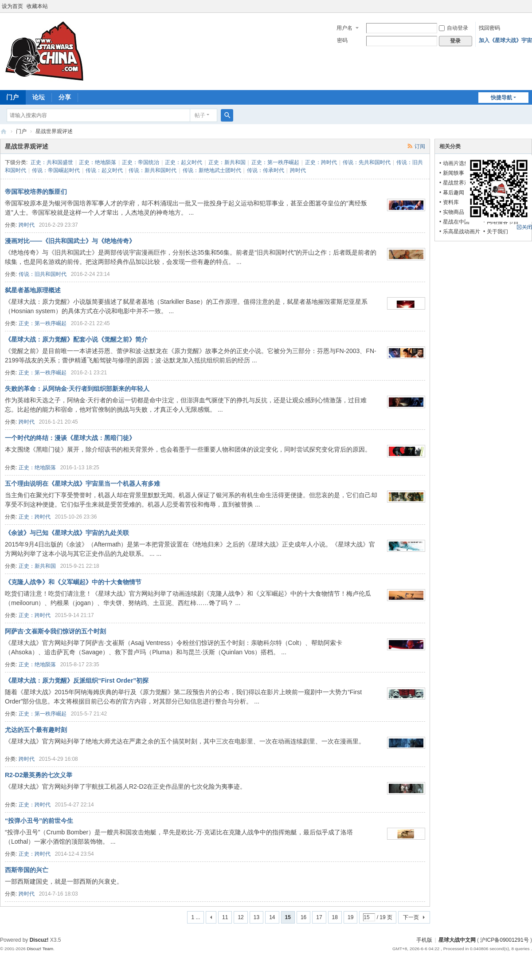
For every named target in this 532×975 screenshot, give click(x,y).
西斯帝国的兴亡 (26, 869)
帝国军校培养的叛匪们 (36, 191)
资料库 (451, 202)
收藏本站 (37, 6)
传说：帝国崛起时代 (56, 170)
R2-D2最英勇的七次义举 (38, 774)
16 (303, 917)
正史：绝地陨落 (97, 162)
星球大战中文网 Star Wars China (3, 131)
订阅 (420, 146)
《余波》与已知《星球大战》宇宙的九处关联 (67, 532)
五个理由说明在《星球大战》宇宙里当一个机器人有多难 (82, 483)
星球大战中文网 (457, 940)
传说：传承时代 (265, 170)
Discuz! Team (40, 948)
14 (272, 917)
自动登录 (453, 28)
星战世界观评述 (461, 183)
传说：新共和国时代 (152, 170)
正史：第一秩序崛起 (275, 162)
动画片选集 (456, 163)
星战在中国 (456, 222)
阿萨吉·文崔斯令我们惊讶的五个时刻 (55, 631)
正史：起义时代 (183, 162)
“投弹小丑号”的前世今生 (39, 820)
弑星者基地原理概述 (33, 290)
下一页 (411, 917)
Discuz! (39, 940)
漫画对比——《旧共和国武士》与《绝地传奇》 (70, 240)
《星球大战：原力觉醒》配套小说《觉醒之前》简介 (76, 339)
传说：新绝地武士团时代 (212, 170)
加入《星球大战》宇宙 (505, 40)
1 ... (195, 917)
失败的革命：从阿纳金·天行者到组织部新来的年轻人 (77, 388)
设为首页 (12, 6)
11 (225, 917)
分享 (65, 97)
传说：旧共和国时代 (42, 274)
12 (240, 917)
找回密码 (489, 28)
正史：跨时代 (321, 162)
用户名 (344, 28)
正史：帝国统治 (140, 162)
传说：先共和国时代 (367, 162)
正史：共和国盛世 (52, 162)
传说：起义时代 (104, 170)
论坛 (38, 97)
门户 (21, 131)
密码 (342, 40)
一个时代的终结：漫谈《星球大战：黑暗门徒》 (70, 437)
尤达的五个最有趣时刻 (36, 729)
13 (256, 917)
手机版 (424, 940)
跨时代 (298, 170)
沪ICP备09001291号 (504, 940)
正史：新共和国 (227, 162)
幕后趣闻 (453, 192)
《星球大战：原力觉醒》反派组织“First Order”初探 (77, 680)
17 (319, 917)
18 (335, 917)
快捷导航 (501, 97)
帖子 (200, 115)
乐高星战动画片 (461, 231)
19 (350, 917)
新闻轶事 (453, 173)
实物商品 (453, 212)
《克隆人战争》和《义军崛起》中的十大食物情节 (73, 582)
